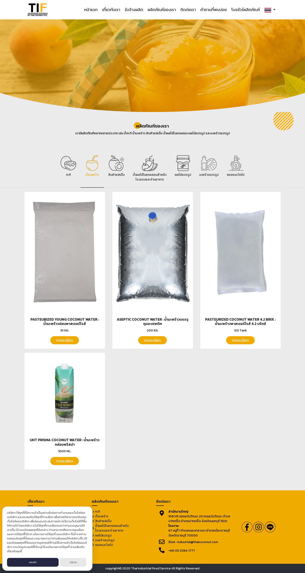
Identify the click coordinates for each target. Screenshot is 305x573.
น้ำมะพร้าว (101, 516)
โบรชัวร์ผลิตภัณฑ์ (245, 10)
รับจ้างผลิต (134, 10)
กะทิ (97, 511)
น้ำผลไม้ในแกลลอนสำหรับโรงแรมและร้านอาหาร (112, 528)
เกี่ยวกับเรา (111, 10)
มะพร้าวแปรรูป (105, 540)
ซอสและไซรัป (104, 545)
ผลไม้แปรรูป (103, 535)
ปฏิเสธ (73, 562)
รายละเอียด (64, 340)
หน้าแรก (91, 10)
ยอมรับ (33, 562)
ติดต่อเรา (188, 10)
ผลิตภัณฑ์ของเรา (162, 10)
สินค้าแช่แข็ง (103, 521)
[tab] (68, 170)
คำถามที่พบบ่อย (213, 10)
